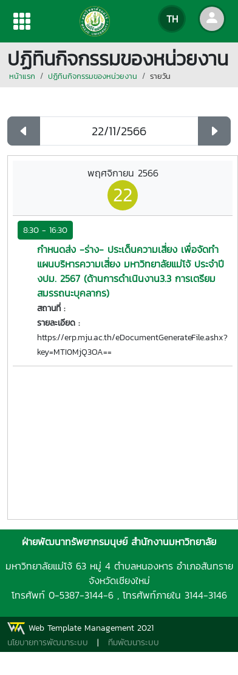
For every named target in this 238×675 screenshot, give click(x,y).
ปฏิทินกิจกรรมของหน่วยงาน (92, 76)
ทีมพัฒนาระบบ (133, 642)
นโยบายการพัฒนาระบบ (47, 642)
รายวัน (160, 76)
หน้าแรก (22, 76)
